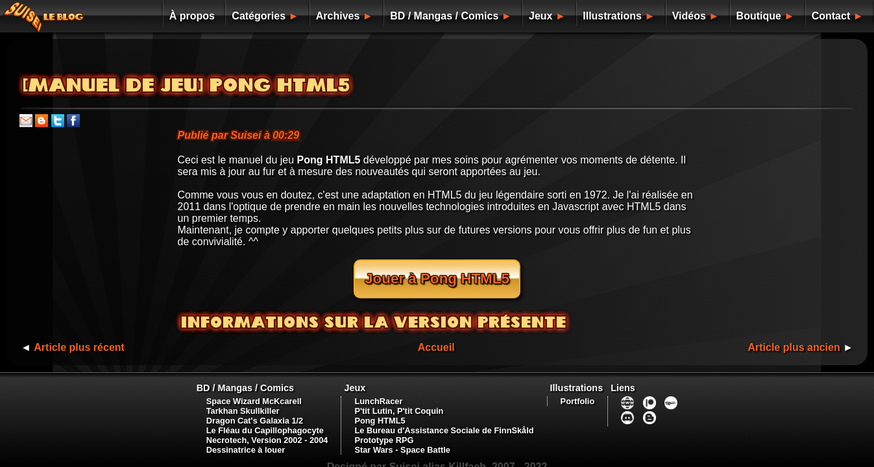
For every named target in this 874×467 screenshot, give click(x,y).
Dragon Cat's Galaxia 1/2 (250, 408)
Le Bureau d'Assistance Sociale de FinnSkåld (442, 417)
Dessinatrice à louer (241, 437)
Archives (307, 15)
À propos (155, 15)
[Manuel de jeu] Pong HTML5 (186, 86)
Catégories (225, 15)
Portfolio (579, 388)
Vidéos (679, 15)
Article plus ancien (791, 334)
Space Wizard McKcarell (249, 388)
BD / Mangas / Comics (417, 15)
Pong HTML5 (378, 408)
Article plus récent (82, 334)
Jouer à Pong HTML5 (437, 278)
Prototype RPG (382, 427)
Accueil (436, 334)
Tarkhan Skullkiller (238, 398)
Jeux (518, 15)
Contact (832, 15)
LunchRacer (377, 388)
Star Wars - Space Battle (400, 437)
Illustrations (596, 15)
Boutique (754, 15)
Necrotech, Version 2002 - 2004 (263, 427)
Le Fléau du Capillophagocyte (260, 417)
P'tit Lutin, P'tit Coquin (397, 398)
